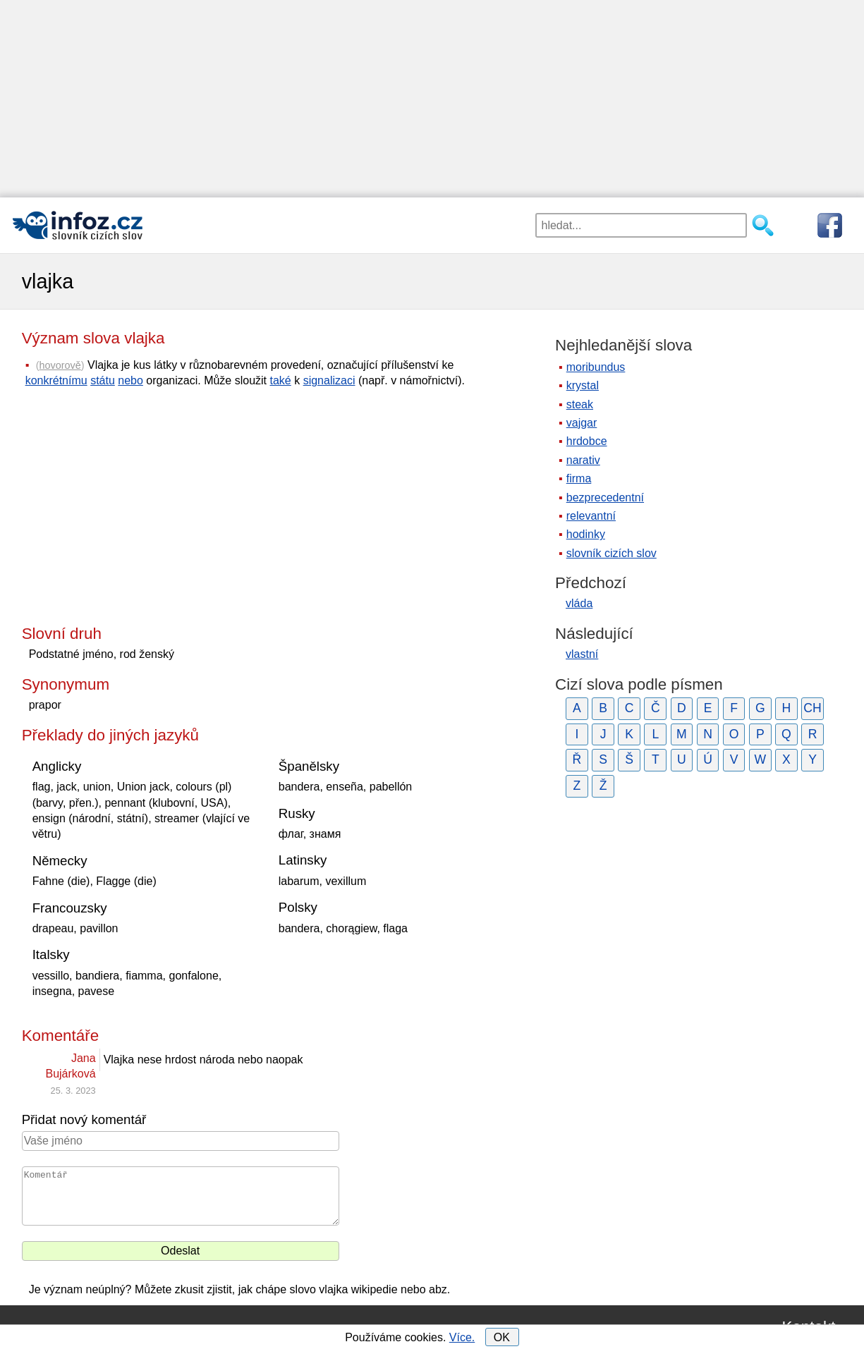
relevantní (591, 516)
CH (812, 708)
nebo (130, 380)
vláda (579, 603)
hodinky (585, 534)
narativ (583, 460)
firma (579, 478)
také (280, 380)
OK (502, 1337)
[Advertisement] (423, 98)
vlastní (582, 654)
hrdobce (586, 441)
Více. (462, 1337)
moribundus (596, 367)
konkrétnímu (56, 380)
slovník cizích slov (611, 553)
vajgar (581, 423)
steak (579, 404)
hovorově (60, 365)
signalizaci (329, 380)
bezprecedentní (605, 497)
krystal (582, 385)
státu (102, 380)
